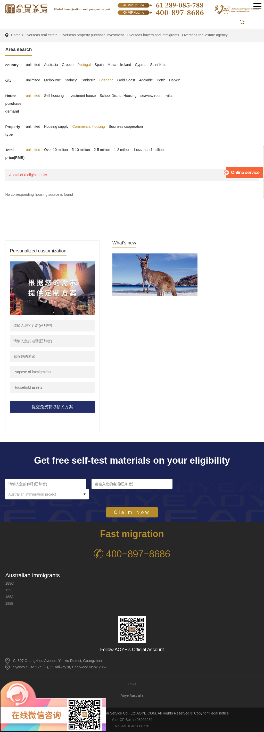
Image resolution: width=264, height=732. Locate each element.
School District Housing (119, 95)
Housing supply (56, 126)
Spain (99, 65)
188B (9, 603)
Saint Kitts (159, 65)
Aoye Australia (132, 695)
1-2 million (123, 150)
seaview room (153, 95)
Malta (112, 65)
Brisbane (107, 80)
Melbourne (52, 80)
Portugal (84, 65)
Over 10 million (56, 150)
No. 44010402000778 (132, 726)
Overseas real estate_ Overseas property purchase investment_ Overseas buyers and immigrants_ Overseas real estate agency (127, 35)
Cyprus (141, 65)
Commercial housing (89, 126)
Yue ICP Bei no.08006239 (132, 720)
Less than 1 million (150, 150)
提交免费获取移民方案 (52, 407)
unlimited (33, 65)
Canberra (88, 80)
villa (171, 95)
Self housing (54, 95)
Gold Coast (127, 80)
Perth (162, 80)
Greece (68, 65)
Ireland (126, 65)
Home (15, 35)
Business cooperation (127, 126)
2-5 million (102, 150)
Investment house (82, 95)
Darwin (176, 80)
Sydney (71, 80)
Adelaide (147, 80)
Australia (51, 65)
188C (9, 583)
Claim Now (132, 502)
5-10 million (81, 150)
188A (9, 597)
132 (8, 590)
